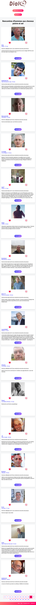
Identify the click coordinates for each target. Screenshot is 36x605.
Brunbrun (4, 471)
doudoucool (4, 578)
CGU (22, 603)
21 (17, 599)
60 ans (11, 295)
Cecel (3, 542)
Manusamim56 (5, 116)
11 (17, 597)
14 (25, 597)
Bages (3, 46)
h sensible (4, 151)
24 (25, 599)
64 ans (6, 224)
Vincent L (4, 365)
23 (23, 599)
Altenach (3, 472)
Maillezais (4, 579)
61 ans (6, 46)
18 (10, 599)
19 (12, 599)
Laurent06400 (5, 329)
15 (28, 597)
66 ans (9, 152)
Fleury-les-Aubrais (5, 295)
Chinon (3, 188)
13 (23, 597)
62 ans (14, 543)
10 (15, 597)
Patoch (3, 400)
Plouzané (4, 508)
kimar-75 (3, 293)
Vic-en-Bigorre (5, 152)
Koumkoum (4, 258)
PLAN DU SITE (26, 603)
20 (15, 599)
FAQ (19, 603)
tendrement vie (5, 80)
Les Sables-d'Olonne (6, 401)
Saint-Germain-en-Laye (6, 81)
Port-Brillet (4, 366)
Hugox (3, 222)
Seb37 (3, 187)
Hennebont (4, 117)
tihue (3, 45)
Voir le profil (18, 58)
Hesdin (3, 224)
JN (2, 436)
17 (33, 597)
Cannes (3, 330)
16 (30, 597)
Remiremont (4, 259)
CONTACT (33, 603)
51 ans (6, 188)
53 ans (13, 81)
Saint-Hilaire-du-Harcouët (7, 543)
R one (3, 507)
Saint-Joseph (4, 437)
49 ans (7, 472)
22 (20, 599)
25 (28, 599)
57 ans (12, 401)
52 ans (9, 259)
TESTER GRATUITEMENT (18, 10)
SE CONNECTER (18, 14)
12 (20, 597)
